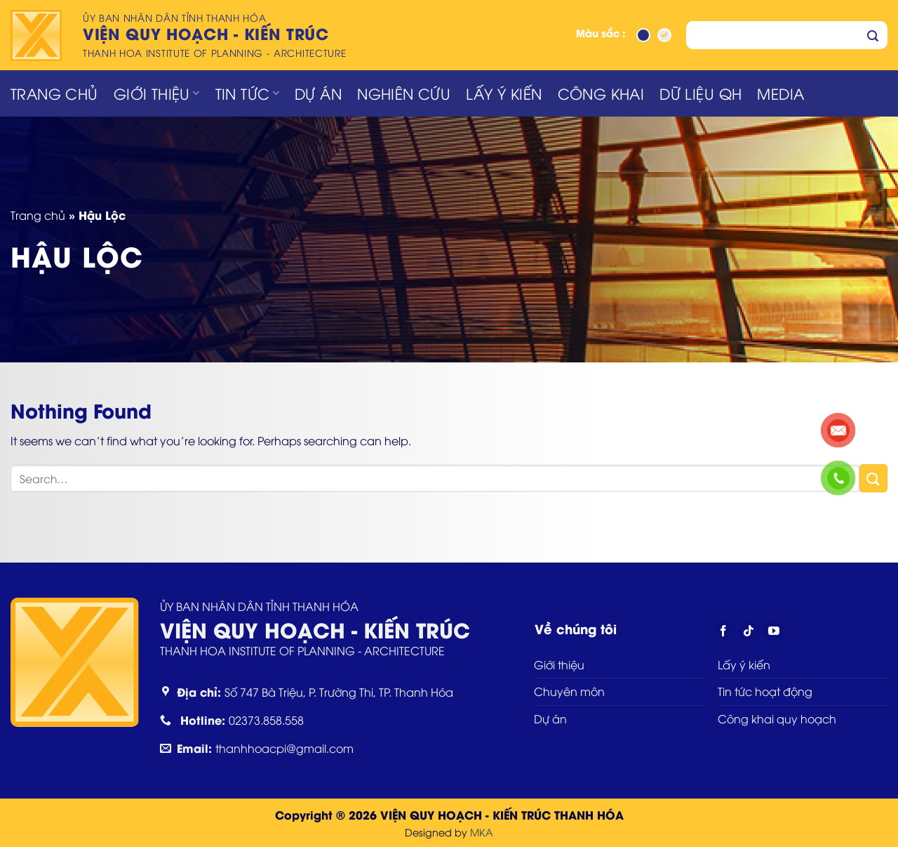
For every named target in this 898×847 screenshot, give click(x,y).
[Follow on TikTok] (748, 630)
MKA (481, 832)
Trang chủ (54, 93)
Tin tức (247, 93)
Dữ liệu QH (700, 93)
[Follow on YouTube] (774, 630)
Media (780, 93)
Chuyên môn (569, 691)
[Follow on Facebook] (723, 630)
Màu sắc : (601, 34)
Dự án (318, 93)
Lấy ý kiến (504, 93)
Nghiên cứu (403, 93)
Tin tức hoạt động (765, 691)
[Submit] (873, 35)
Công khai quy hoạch (777, 718)
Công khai (601, 93)
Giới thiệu (157, 93)
